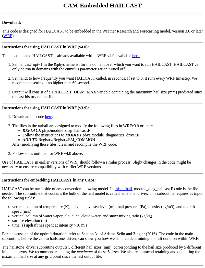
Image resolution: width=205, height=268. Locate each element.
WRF (7, 36)
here (48, 116)
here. (136, 55)
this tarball (123, 189)
